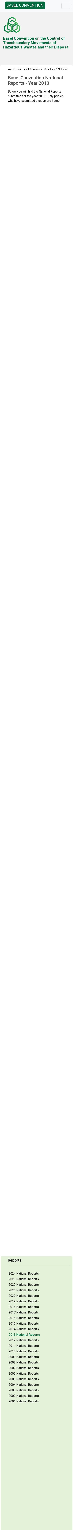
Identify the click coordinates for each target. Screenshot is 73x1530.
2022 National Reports (24, 1284)
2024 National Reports (24, 1273)
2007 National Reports (24, 1368)
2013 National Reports (24, 1334)
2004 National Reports (24, 1384)
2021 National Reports (24, 1290)
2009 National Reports (24, 1357)
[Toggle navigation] (66, 6)
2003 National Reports (24, 1390)
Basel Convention (32, 69)
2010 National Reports (24, 1351)
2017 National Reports (24, 1312)
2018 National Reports (24, 1307)
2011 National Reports (24, 1346)
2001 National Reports (24, 1401)
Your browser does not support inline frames (38, 590)
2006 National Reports (24, 1373)
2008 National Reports (24, 1362)
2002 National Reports (24, 1396)
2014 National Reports (24, 1329)
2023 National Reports (24, 1279)
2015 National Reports (24, 1323)
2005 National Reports (24, 1379)
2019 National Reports (24, 1301)
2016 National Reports (24, 1318)
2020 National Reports (24, 1296)
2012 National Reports (24, 1340)
